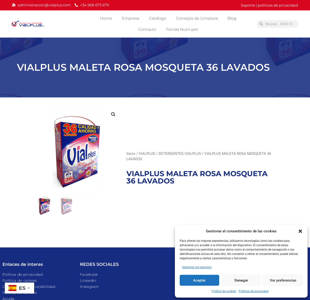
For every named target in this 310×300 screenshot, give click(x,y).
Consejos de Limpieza (197, 18)
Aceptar (199, 280)
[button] (300, 231)
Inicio (130, 153)
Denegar (241, 280)
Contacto (147, 29)
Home (106, 18)
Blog (231, 18)
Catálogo (157, 18)
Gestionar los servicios (196, 267)
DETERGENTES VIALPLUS (180, 153)
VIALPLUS (147, 153)
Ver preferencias (283, 280)
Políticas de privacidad (253, 291)
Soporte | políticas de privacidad (269, 5)
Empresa (130, 18)
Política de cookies (224, 291)
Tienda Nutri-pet (182, 29)
